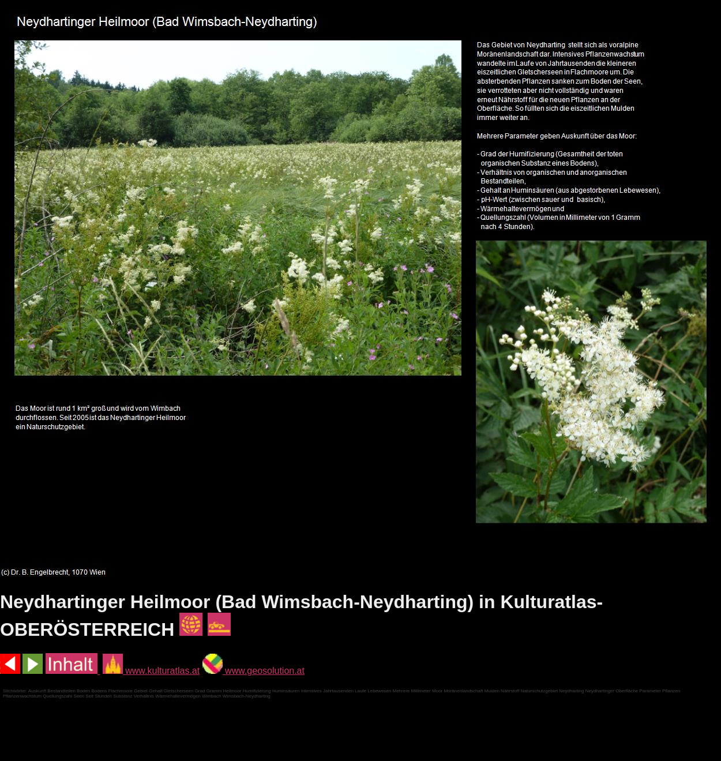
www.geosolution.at (253, 671)
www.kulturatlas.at (151, 671)
